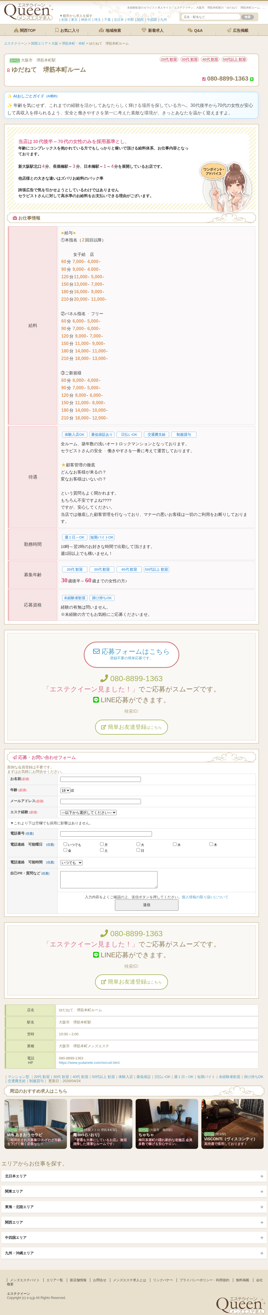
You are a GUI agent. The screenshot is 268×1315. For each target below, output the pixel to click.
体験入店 (126, 1077)
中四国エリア (16, 1238)
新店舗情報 (78, 1280)
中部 (130, 20)
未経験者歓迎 (229, 1077)
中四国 (152, 20)
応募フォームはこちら (131, 655)
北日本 (119, 20)
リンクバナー (163, 1280)
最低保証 (143, 1077)
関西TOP (24, 30)
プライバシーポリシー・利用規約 (204, 1280)
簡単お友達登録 (131, 727)
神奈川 (86, 20)
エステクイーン (18, 1294)
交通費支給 (17, 1081)
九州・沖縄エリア (19, 1253)
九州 (163, 20)
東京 (74, 20)
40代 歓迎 (80, 1077)
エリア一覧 (54, 1280)
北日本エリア (16, 1176)
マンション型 (18, 1077)
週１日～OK (184, 1077)
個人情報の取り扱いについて (205, 897)
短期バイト (206, 1077)
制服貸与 (36, 1081)
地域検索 (110, 30)
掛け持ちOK (254, 1077)
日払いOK (162, 1077)
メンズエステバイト (25, 1280)
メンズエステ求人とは (129, 1280)
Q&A (195, 30)
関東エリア (14, 1191)
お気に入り (67, 30)
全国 (64, 20)
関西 (140, 20)
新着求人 (152, 30)
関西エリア (14, 1222)
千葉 (107, 20)
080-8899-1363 (131, 678)
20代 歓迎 (42, 1077)
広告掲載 (237, 30)
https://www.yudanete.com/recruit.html (89, 1063)
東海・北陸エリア (19, 1207)
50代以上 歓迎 (103, 1077)
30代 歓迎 (61, 1077)
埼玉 (97, 20)
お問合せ (99, 1280)
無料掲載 (242, 1280)
